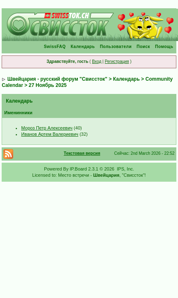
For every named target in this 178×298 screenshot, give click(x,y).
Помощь (164, 46)
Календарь (83, 46)
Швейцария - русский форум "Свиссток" (57, 79)
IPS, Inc (125, 168)
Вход (96, 61)
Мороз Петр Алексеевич (46, 127)
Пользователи (116, 46)
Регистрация (117, 61)
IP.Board (78, 168)
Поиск (143, 46)
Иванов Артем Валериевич (49, 134)
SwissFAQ (55, 46)
